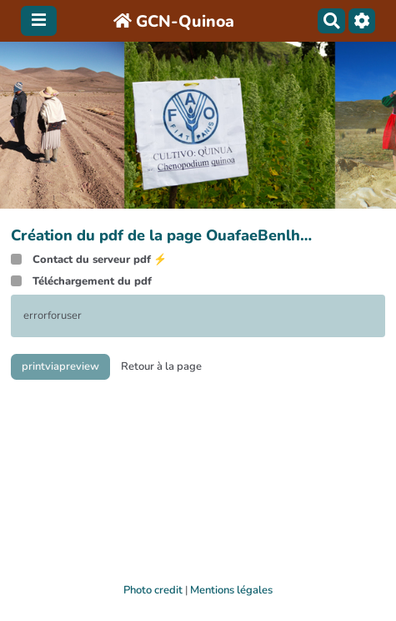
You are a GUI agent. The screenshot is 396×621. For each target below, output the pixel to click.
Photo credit (153, 590)
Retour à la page (161, 366)
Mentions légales (231, 590)
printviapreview (60, 366)
